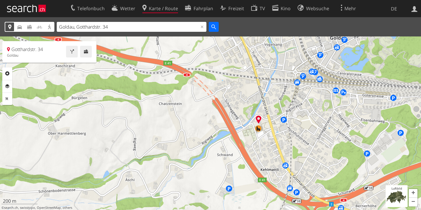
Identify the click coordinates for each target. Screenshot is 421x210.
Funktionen (7, 99)
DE (394, 9)
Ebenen (7, 86)
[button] (413, 193)
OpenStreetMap (49, 208)
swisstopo (27, 208)
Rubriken (7, 73)
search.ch (11, 208)
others (67, 208)
